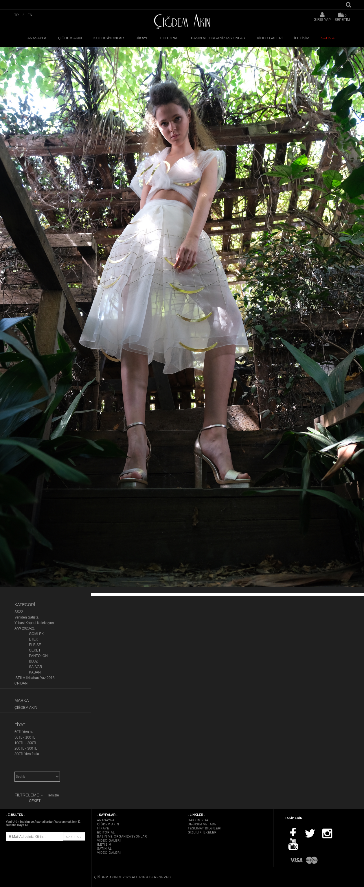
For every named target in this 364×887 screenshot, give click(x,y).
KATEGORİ (24, 604)
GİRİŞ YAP (322, 20)
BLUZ (33, 661)
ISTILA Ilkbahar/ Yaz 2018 (34, 678)
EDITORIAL (169, 38)
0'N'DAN (20, 683)
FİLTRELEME (29, 795)
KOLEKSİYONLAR (108, 38)
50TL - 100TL (24, 737)
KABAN (35, 672)
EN (29, 15)
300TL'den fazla (26, 754)
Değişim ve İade (202, 824)
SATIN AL (329, 38)
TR (16, 15)
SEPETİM (342, 17)
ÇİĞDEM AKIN (70, 38)
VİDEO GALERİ (270, 38)
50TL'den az (24, 732)
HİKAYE (142, 38)
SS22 (18, 612)
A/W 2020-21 (24, 628)
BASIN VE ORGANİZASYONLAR (218, 38)
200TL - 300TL (25, 748)
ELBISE (35, 645)
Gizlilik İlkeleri (203, 832)
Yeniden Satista (26, 617)
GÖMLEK (36, 634)
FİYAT (19, 724)
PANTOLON (38, 656)
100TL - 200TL (25, 743)
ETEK (33, 639)
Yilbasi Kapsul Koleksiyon (34, 623)
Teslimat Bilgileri (205, 828)
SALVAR (35, 667)
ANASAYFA (37, 38)
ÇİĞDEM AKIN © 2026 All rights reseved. (133, 877)
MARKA (21, 700)
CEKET (35, 650)
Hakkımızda (198, 820)
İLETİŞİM (301, 38)
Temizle (53, 795)
